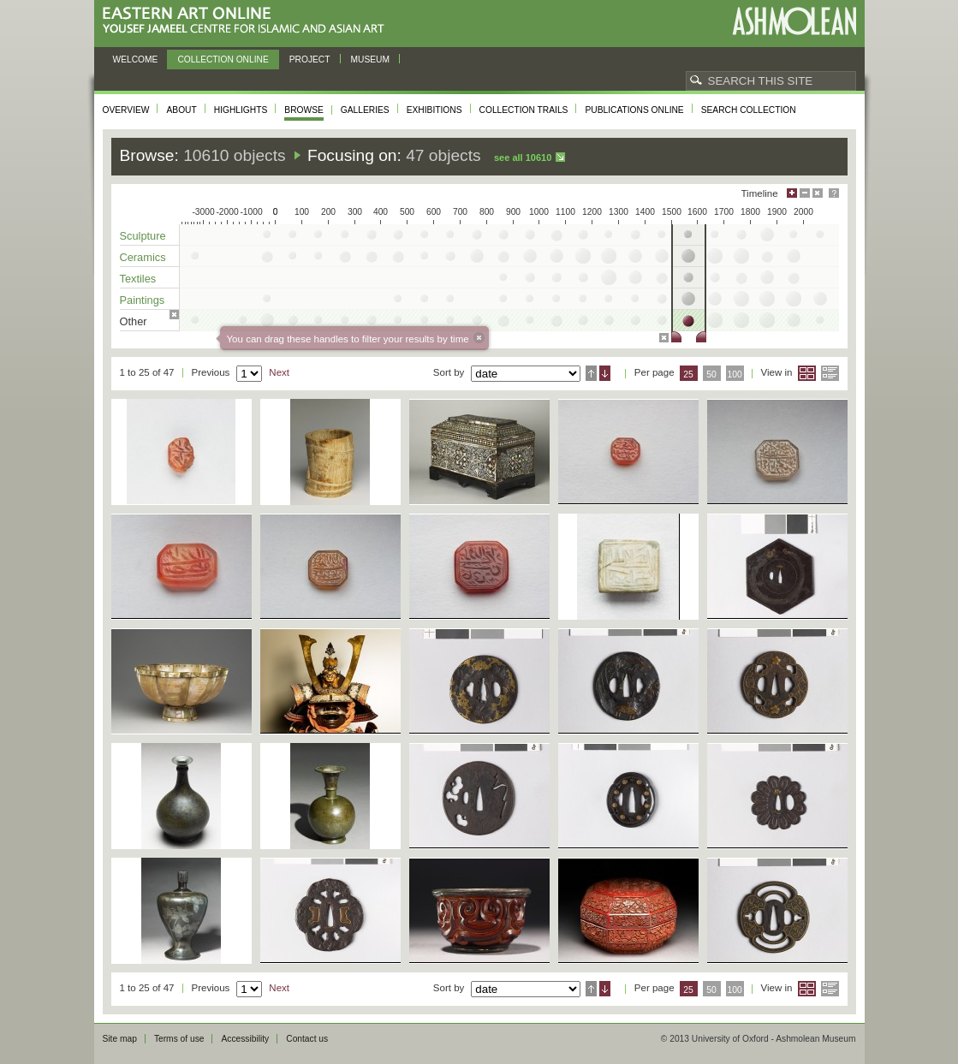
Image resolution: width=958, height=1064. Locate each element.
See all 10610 (522, 157)
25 (688, 374)
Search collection (748, 110)
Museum (370, 59)
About (181, 110)
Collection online (222, 59)
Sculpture (143, 235)
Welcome (135, 59)
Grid (807, 373)
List (830, 373)
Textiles (138, 278)
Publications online (634, 110)
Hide (817, 193)
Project (309, 59)
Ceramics (143, 257)
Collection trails (523, 110)
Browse (304, 110)
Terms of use (179, 1038)
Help (834, 193)
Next (279, 372)
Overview (126, 110)
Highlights (241, 110)
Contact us (307, 1038)
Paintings (142, 300)
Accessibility (245, 1038)
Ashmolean (794, 21)
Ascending (591, 373)
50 (711, 374)
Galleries (365, 110)
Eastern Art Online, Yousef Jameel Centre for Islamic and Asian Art (248, 21)
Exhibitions (434, 110)
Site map (120, 1038)
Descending (604, 373)
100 (734, 374)
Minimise (805, 193)
